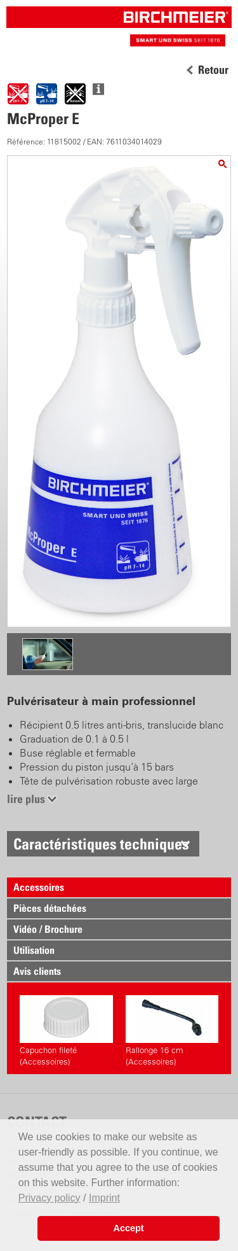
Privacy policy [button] (49, 1197)
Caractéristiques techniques (101, 844)
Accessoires (38, 887)
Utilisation (34, 950)
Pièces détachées (49, 908)
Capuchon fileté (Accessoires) (66, 1030)
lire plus (26, 799)
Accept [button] (129, 1228)
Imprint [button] (104, 1197)
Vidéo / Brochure (48, 929)
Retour (213, 70)
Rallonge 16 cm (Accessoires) (172, 1030)
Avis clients (37, 971)
